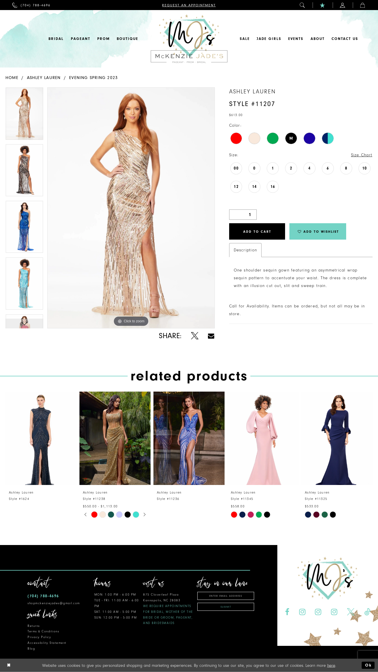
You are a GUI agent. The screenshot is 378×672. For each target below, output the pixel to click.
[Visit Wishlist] (323, 5)
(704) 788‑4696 (43, 596)
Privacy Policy (39, 637)
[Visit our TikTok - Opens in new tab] (367, 612)
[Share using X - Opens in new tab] (194, 336)
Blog (31, 648)
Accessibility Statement (47, 643)
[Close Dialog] (8, 665)
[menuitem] (31, 5)
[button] (303, 5)
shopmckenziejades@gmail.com (54, 603)
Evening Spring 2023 (93, 77)
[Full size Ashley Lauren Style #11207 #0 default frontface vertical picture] (131, 208)
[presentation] (41, 438)
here (331, 665)
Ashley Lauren (44, 77)
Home (11, 77)
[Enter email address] (225, 596)
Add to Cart (257, 232)
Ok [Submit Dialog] (368, 665)
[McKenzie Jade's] (189, 38)
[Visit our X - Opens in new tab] (351, 612)
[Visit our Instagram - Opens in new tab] (302, 612)
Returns (34, 626)
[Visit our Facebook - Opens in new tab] (287, 612)
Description (245, 250)
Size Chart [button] (361, 155)
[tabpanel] (24, 115)
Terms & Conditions (43, 631)
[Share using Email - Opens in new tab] (211, 336)
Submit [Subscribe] (226, 606)
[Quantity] (243, 214)
